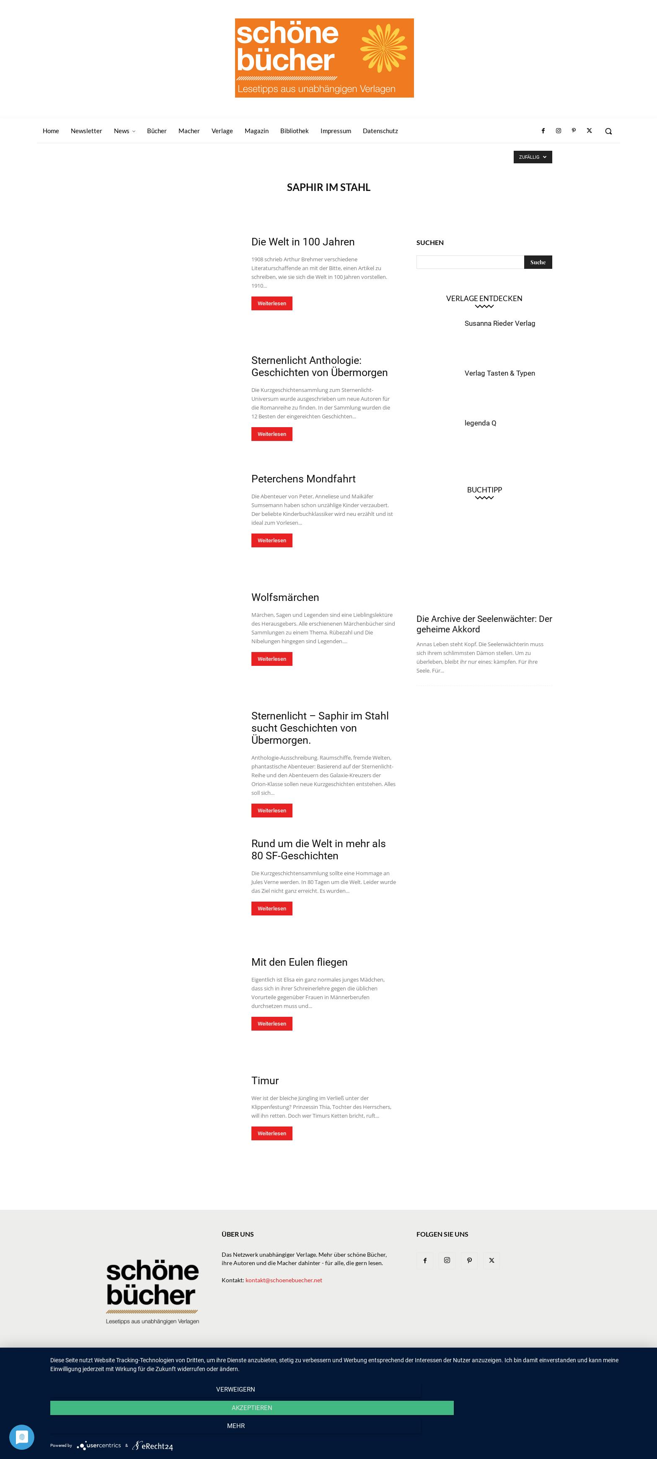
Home (241, 1365)
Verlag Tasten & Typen (500, 373)
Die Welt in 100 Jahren (303, 242)
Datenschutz (534, 1365)
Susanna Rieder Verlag (500, 323)
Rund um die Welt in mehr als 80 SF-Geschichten (318, 850)
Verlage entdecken (484, 298)
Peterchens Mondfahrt (303, 479)
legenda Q (481, 423)
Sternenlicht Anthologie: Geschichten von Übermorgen (319, 366)
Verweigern (140, 1430)
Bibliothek (456, 1365)
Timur (265, 1081)
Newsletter (273, 1365)
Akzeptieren (349, 1430)
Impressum (493, 1365)
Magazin (421, 1365)
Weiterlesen (272, 303)
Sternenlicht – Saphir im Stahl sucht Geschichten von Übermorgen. (320, 728)
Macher (390, 1365)
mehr (559, 1430)
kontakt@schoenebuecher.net (284, 1280)
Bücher (330, 1365)
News (304, 1365)
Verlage (359, 1365)
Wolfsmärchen (285, 597)
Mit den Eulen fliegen (299, 962)
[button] (608, 131)
